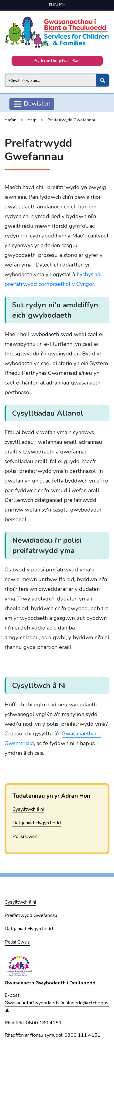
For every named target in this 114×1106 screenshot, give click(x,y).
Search (4, 73)
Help (31, 120)
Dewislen (31, 104)
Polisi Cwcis (25, 836)
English (57, 5)
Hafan (10, 120)
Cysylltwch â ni (28, 809)
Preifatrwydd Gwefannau (31, 915)
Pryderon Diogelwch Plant (57, 61)
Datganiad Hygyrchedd (36, 823)
